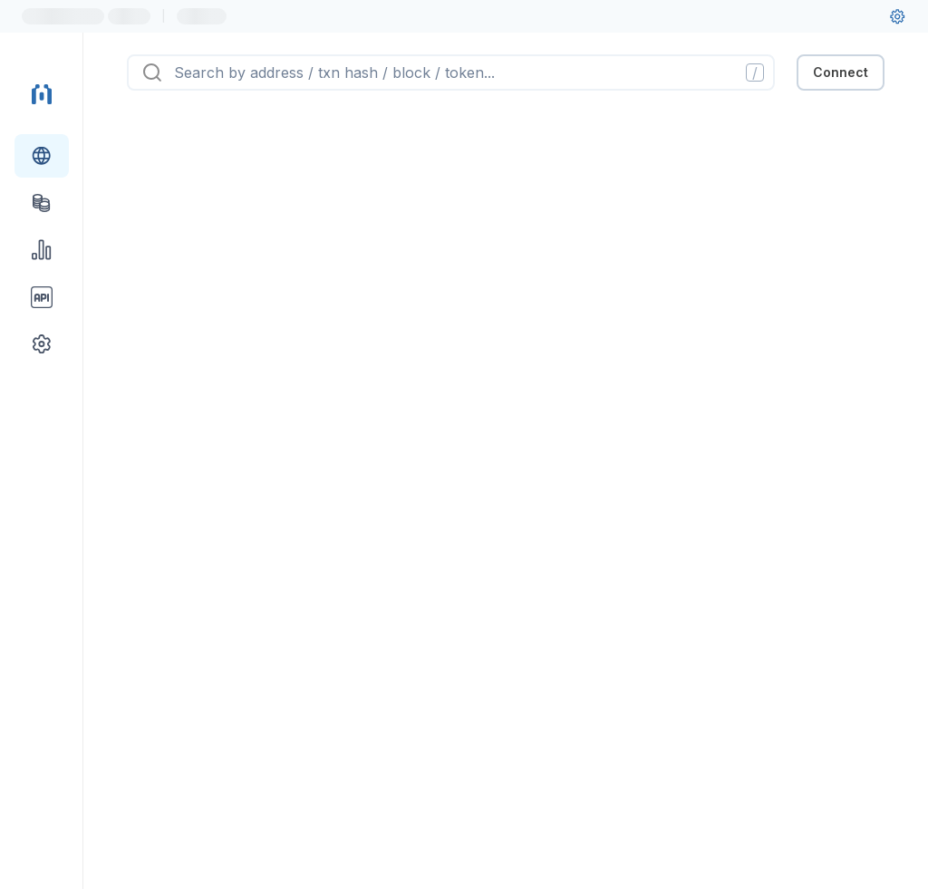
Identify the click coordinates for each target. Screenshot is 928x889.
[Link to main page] (41, 94)
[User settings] (897, 16)
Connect (840, 72)
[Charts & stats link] (41, 250)
